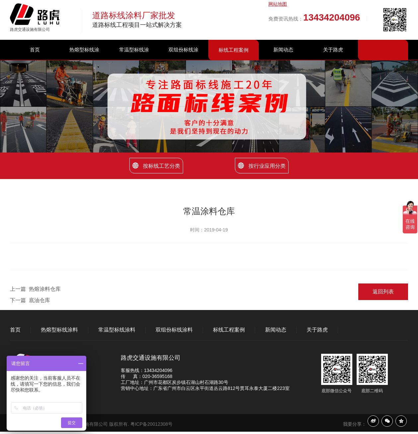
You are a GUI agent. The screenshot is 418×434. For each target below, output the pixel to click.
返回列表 (383, 291)
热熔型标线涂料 (84, 59)
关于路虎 (333, 49)
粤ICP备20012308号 (151, 424)
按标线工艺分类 (156, 165)
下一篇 (30, 300)
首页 (35, 49)
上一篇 (35, 289)
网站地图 (277, 4)
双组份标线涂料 (183, 59)
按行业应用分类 (262, 165)
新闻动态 (283, 49)
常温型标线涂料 (134, 59)
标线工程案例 (233, 50)
